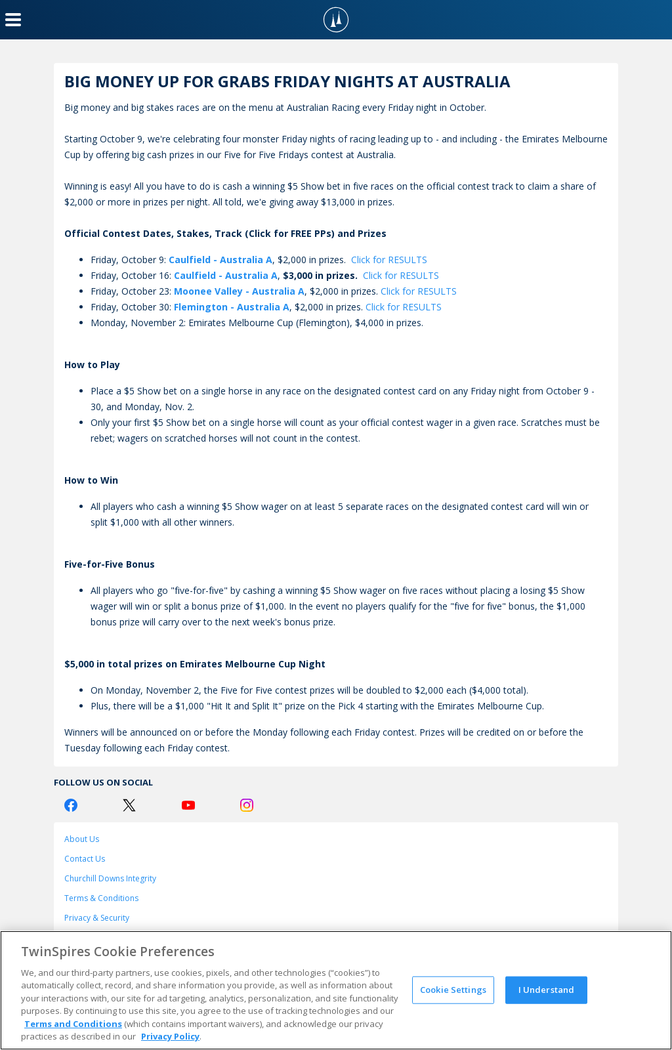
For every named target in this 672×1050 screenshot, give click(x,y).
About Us (81, 839)
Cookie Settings (453, 990)
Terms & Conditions (101, 898)
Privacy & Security (96, 917)
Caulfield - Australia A (220, 259)
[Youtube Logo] (188, 805)
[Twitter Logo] (129, 805)
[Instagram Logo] (246, 805)
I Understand (546, 990)
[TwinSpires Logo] (336, 19)
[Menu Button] (13, 19)
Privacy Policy (170, 1036)
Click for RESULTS (389, 259)
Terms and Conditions (73, 1024)
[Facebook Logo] (70, 805)
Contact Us (84, 858)
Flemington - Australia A (231, 307)
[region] (336, 990)
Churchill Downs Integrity (110, 878)
